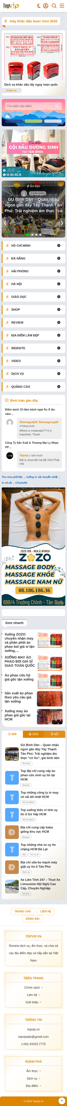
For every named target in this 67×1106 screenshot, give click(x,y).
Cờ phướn (21, 482)
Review (25, 785)
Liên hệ (33, 995)
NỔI (54, 734)
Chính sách (33, 987)
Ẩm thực (33, 186)
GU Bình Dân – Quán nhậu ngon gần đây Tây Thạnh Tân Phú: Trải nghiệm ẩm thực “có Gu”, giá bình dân (34, 208)
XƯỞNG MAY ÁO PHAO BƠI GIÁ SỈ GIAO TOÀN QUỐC (20, 661)
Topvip (23, 455)
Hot (24, 855)
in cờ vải (7, 482)
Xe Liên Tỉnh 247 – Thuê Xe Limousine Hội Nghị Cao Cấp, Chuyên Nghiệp (40, 884)
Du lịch (25, 894)
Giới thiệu (34, 1002)
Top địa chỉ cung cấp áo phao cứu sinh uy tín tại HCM (38, 775)
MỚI (12, 734)
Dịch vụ (11, 90)
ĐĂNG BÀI (32, 918)
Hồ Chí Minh (28, 802)
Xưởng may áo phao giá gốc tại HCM (17, 715)
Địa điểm (33, 1086)
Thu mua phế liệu (12, 476)
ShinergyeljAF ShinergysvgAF (39, 422)
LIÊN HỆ (45, 911)
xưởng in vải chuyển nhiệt (42, 476)
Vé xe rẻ (34, 855)
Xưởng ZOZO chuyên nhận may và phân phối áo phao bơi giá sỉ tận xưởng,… (19, 642)
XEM (33, 734)
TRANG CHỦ (22, 911)
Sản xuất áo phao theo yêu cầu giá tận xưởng (19, 697)
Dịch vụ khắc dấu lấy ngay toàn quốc (31, 84)
